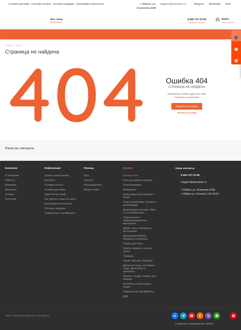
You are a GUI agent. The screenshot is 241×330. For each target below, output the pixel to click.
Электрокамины (132, 184)
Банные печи (130, 175)
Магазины (11, 189)
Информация (52, 168)
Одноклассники (200, 315)
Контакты (49, 180)
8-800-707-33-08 (196, 19)
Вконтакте (175, 315)
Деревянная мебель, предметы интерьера (135, 237)
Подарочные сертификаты (59, 212)
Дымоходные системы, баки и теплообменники (139, 211)
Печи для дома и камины (137, 180)
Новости (10, 180)
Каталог (128, 168)
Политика (10, 198)
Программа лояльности (58, 203)
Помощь (89, 168)
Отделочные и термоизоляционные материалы (135, 220)
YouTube (191, 315)
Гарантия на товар (55, 194)
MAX (228, 3)
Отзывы (9, 194)
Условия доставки (54, 189)
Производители (93, 184)
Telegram (199, 3)
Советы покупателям (56, 175)
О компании (12, 175)
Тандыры (128, 255)
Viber (208, 315)
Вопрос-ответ (91, 189)
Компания (11, 168)
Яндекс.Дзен (233, 315)
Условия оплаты (53, 184)
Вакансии (10, 184)
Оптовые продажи (54, 208)
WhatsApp (214, 3)
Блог (86, 175)
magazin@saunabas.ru (194, 181)
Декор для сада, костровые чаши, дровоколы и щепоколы (139, 268)
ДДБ (125, 296)
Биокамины (129, 189)
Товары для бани (133, 243)
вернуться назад (188, 112)
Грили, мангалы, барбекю (138, 260)
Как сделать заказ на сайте (60, 198)
